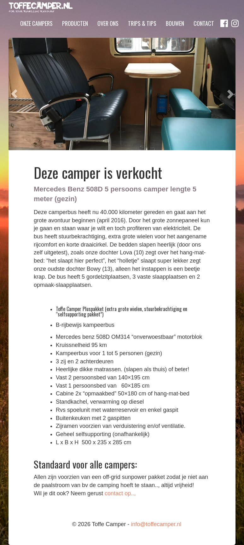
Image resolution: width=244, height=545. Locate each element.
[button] (14, 94)
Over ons (108, 32)
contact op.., (120, 493)
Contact (204, 32)
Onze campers (36, 32)
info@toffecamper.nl (156, 524)
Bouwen (175, 32)
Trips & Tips (142, 32)
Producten (75, 32)
